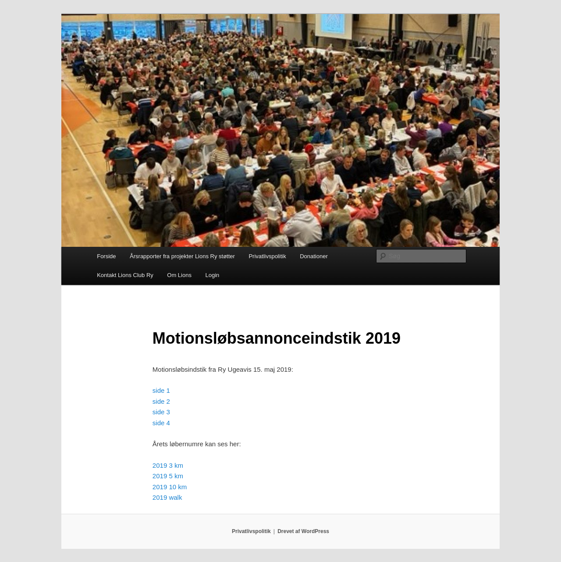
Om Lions (179, 275)
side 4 (161, 423)
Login (212, 275)
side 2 (161, 401)
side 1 (161, 390)
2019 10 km (170, 487)
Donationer (314, 256)
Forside (106, 256)
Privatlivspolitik (267, 256)
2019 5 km (168, 476)
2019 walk (167, 497)
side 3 (161, 412)
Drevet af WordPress (303, 531)
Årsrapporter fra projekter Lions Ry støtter (182, 256)
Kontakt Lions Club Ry (125, 275)
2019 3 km (168, 465)
